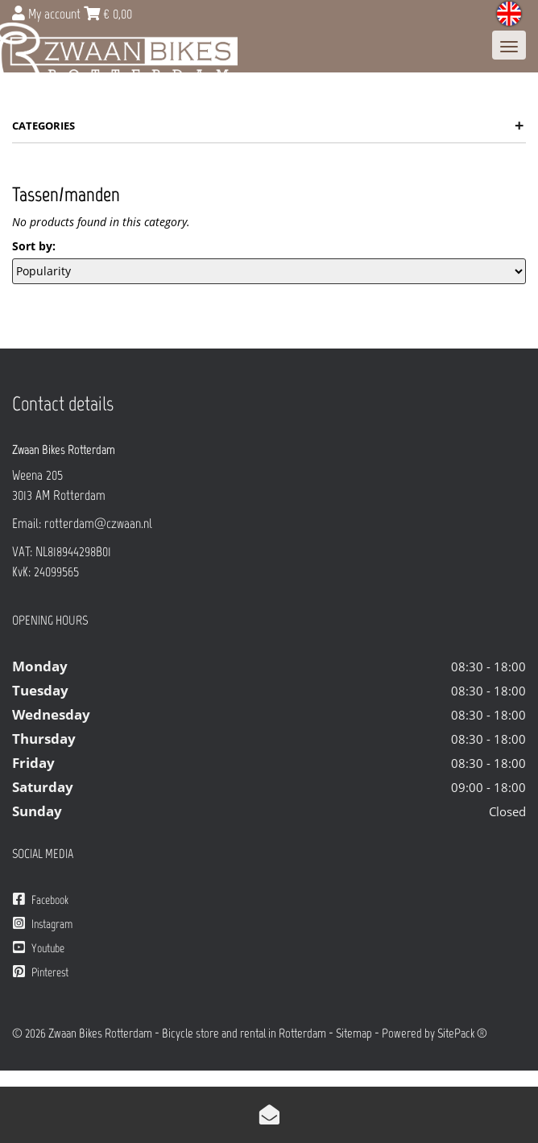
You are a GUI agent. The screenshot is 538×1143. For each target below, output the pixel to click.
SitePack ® (462, 1033)
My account (48, 14)
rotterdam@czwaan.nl (98, 523)
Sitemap (354, 1033)
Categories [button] (268, 125)
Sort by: (34, 246)
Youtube (38, 947)
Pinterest (40, 972)
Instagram (42, 923)
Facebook (40, 899)
